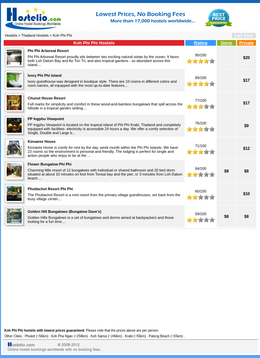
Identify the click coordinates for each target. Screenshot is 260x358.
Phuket (30, 336)
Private (246, 42)
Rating (200, 42)
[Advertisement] (130, 277)
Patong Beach (159, 336)
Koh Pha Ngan (62, 336)
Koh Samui (99, 336)
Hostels (11, 35)
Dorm (226, 42)
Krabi (129, 336)
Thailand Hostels (35, 35)
